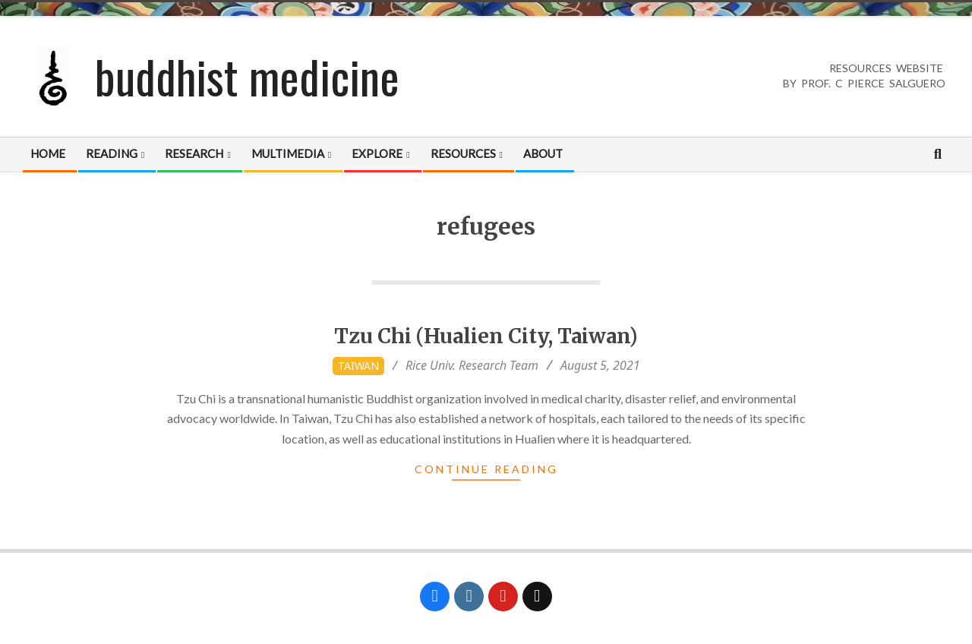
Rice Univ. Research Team (472, 365)
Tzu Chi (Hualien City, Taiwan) (486, 336)
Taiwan (358, 365)
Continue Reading (486, 468)
